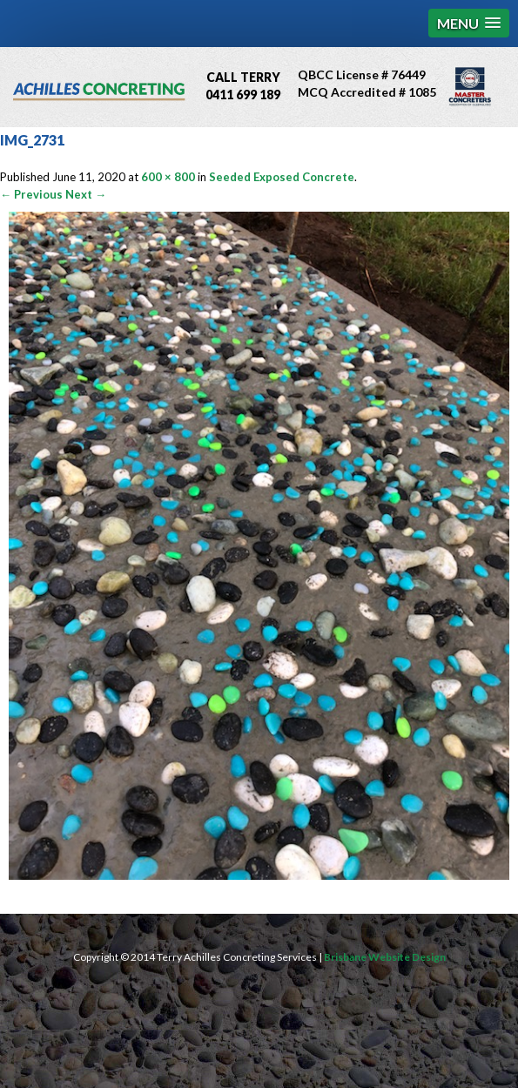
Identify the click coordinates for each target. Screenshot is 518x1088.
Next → (85, 194)
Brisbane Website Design (385, 956)
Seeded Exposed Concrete (281, 177)
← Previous (31, 194)
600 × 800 (168, 177)
